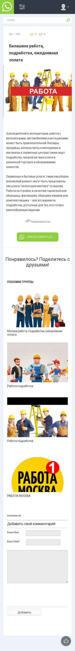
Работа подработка (20, 386)
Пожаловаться (37, 221)
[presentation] (37, 602)
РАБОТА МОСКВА (19, 495)
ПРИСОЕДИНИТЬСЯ (35, 237)
